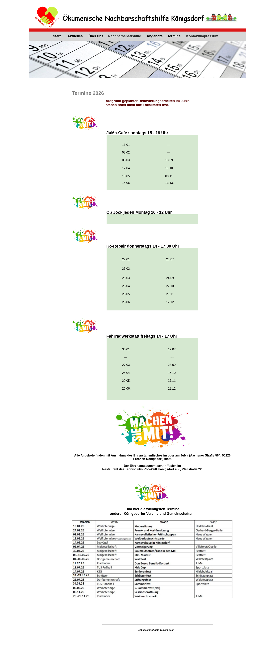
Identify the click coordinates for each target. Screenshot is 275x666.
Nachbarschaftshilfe (124, 36)
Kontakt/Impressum (202, 36)
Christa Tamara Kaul (162, 630)
